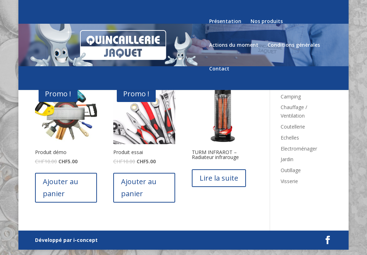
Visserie (289, 181)
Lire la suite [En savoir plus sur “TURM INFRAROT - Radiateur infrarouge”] (219, 178)
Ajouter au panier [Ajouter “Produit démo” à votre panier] (60, 187)
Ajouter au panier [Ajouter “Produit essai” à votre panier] (138, 187)
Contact (219, 69)
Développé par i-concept (66, 240)
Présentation (225, 21)
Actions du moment (233, 45)
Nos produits (267, 21)
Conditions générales (294, 45)
